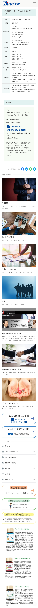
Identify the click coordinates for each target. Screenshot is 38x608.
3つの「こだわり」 (9, 237)
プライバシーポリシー (10, 403)
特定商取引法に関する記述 (11, 369)
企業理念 (5, 203)
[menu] (34, 3)
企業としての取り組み (10, 269)
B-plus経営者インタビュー (11, 333)
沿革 (3, 301)
